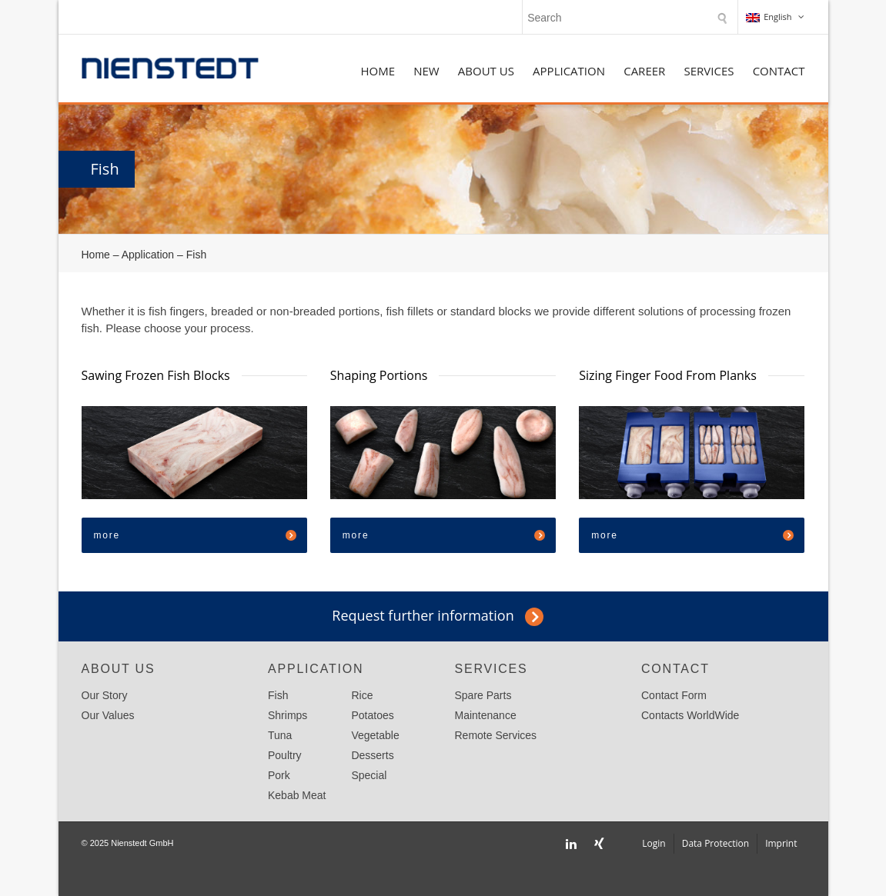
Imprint (781, 843)
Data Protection (715, 843)
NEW (426, 70)
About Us (486, 70)
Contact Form (674, 695)
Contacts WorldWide (690, 715)
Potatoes (372, 715)
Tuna (280, 735)
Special (368, 775)
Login (653, 843)
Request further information (422, 615)
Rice (362, 695)
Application (569, 70)
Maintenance (486, 715)
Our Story (105, 695)
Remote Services (496, 735)
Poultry (285, 755)
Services (709, 70)
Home (377, 70)
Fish (278, 695)
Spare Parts (483, 695)
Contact (779, 70)
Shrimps (287, 715)
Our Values (108, 715)
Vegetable (375, 735)
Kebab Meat (297, 795)
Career (644, 70)
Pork (279, 775)
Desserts (372, 755)
